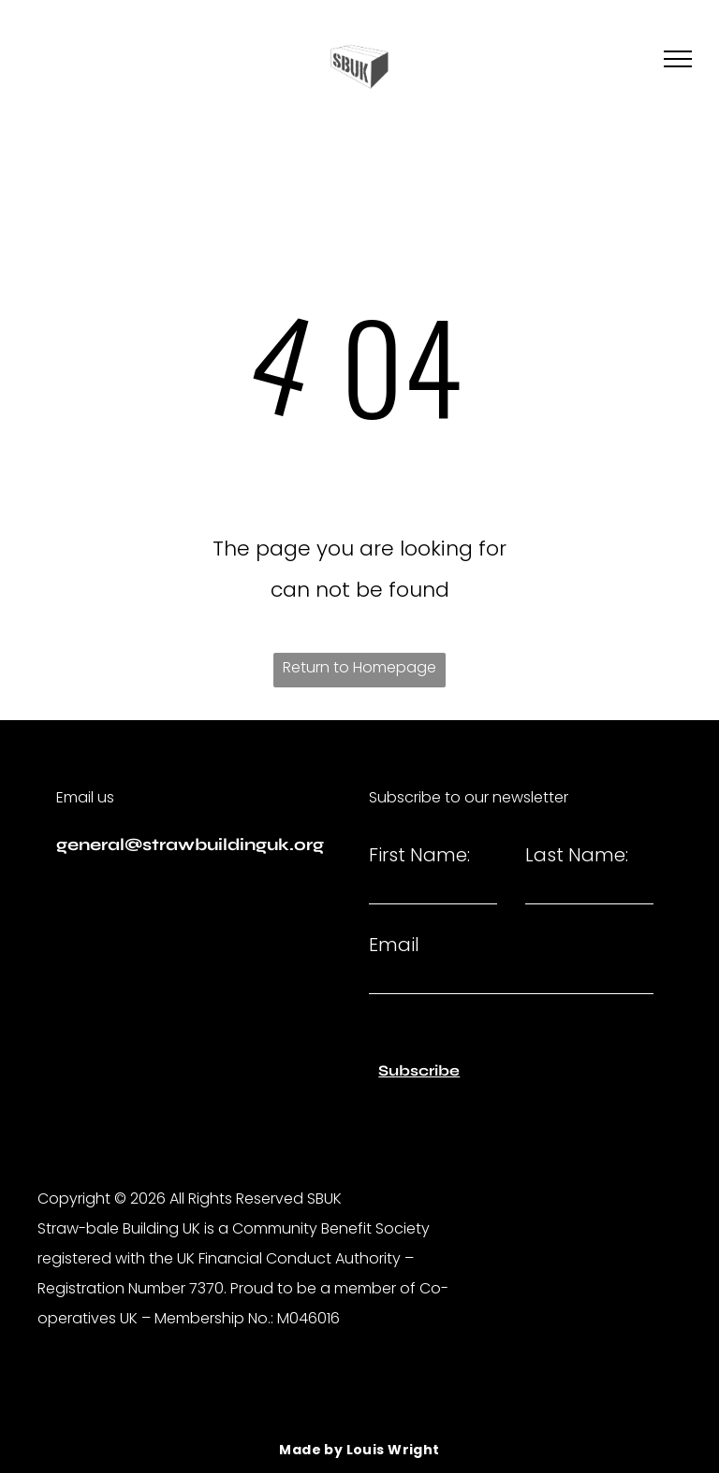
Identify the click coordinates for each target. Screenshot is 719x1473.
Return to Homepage (359, 667)
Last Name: (576, 855)
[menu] (677, 59)
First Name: (419, 855)
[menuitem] (359, 1450)
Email (394, 944)
